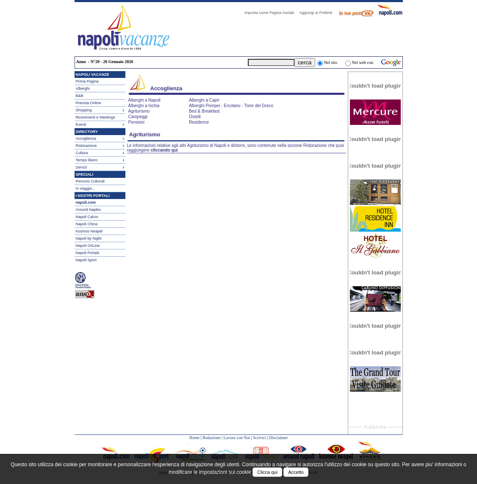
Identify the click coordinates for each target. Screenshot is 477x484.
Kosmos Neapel (89, 231)
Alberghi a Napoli (144, 100)
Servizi (81, 167)
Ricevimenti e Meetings (95, 117)
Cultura (82, 153)
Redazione (211, 437)
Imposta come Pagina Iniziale (271, 13)
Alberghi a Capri (204, 100)
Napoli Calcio (87, 217)
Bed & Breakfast (204, 111)
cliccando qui (164, 150)
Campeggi (138, 116)
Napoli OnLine (88, 245)
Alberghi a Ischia (144, 105)
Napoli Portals (88, 253)
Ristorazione (86, 146)
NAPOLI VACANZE (92, 74)
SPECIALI (85, 174)
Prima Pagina (87, 81)
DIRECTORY (87, 132)
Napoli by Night (89, 238)
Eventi (81, 124)
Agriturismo (139, 111)
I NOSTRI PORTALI (93, 196)
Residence (199, 122)
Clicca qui (267, 472)
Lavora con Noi (236, 437)
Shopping (84, 110)
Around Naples (88, 209)
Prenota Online (88, 103)
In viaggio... (85, 188)
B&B (79, 96)
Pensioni (136, 122)
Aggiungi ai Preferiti (317, 13)
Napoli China (87, 224)
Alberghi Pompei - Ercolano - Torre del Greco (231, 105)
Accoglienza (86, 138)
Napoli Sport (86, 260)
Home (194, 437)
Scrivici (259, 437)
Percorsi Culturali (90, 181)
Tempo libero (87, 160)
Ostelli (195, 116)
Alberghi (83, 88)
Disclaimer (278, 437)
